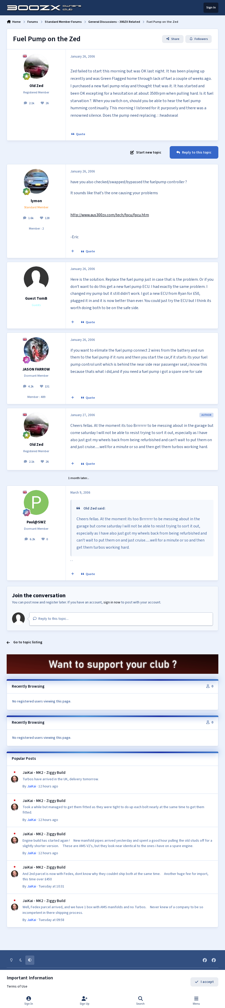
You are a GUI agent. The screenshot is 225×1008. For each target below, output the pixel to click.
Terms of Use (17, 986)
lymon (36, 201)
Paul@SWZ (36, 522)
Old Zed (36, 86)
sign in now (111, 602)
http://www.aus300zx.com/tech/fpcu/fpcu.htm (109, 215)
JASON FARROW (36, 369)
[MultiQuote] (73, 251)
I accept (204, 981)
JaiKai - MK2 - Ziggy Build (44, 773)
